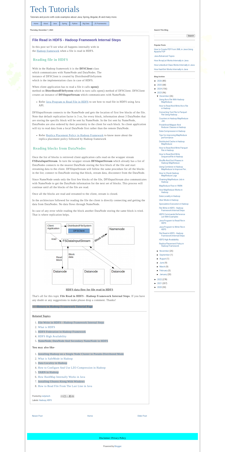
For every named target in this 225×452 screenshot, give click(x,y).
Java (55, 24)
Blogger (118, 446)
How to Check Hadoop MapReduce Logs (169, 174)
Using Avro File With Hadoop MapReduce (171, 100)
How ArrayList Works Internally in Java (171, 60)
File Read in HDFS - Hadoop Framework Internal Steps (172, 234)
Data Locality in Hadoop (52, 363)
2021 (159, 283)
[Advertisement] (125, 64)
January (163, 274)
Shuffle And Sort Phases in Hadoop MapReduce (171, 161)
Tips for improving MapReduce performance (173, 136)
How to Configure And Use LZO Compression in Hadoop (72, 367)
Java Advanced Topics (164, 56)
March (163, 266)
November (164, 251)
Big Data (86, 24)
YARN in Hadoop (48, 372)
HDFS (49, 400)
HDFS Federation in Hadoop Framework (62, 331)
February (164, 270)
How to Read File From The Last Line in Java (65, 386)
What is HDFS (46, 327)
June (162, 263)
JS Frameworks (100, 24)
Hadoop (42, 400)
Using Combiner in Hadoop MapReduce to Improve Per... (173, 168)
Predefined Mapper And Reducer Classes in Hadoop (172, 126)
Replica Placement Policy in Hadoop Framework (171, 244)
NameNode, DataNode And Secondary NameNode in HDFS (73, 341)
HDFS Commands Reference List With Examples (172, 215)
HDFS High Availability (52, 336)
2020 (159, 287)
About (45, 24)
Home (36, 24)
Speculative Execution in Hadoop (174, 204)
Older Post (142, 416)
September (165, 255)
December (164, 96)
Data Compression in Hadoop (172, 131)
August (163, 259)
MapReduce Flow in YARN (170, 186)
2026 (159, 81)
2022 (159, 279)
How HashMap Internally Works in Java (61, 376)
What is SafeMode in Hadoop (55, 358)
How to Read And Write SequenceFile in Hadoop (171, 155)
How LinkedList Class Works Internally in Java (174, 65)
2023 (159, 92)
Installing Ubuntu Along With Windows (61, 381)
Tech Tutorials (54, 9)
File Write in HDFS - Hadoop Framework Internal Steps (71, 322)
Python (74, 24)
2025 (159, 85)
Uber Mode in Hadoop (169, 200)
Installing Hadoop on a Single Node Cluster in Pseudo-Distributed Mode (81, 354)
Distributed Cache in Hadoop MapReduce (172, 142)
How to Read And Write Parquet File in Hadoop (173, 149)
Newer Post (37, 416)
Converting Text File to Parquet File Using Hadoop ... (173, 113)
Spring (64, 24)
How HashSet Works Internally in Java (171, 69)
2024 (159, 89)
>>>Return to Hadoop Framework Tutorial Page (62, 306)
